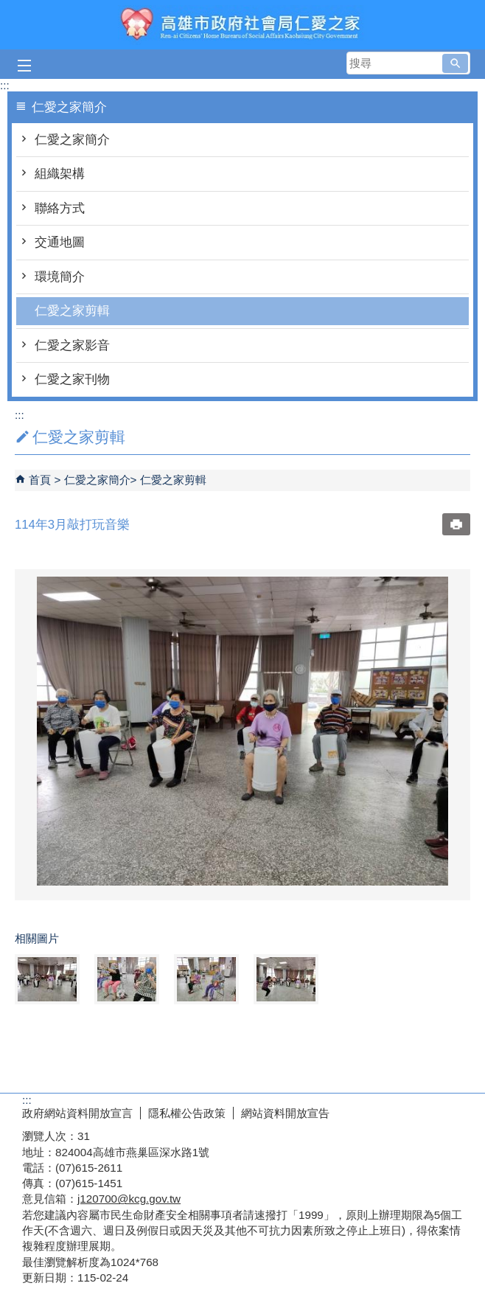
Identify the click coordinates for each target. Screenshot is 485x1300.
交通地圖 (60, 242)
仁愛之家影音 (72, 345)
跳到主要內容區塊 (7, 7)
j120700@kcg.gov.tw (129, 1198)
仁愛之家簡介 (72, 140)
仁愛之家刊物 (72, 379)
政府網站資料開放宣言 (77, 1113)
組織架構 (60, 174)
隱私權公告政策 (187, 1113)
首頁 (40, 479)
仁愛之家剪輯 (72, 311)
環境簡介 (60, 277)
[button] (455, 63)
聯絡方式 (60, 208)
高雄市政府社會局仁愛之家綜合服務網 (242, 24)
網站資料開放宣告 (285, 1113)
